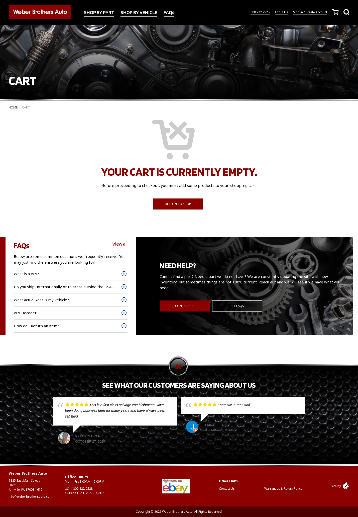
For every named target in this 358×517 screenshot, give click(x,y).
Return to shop (178, 204)
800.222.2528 (260, 12)
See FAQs (237, 306)
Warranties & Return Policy (283, 488)
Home (13, 107)
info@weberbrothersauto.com (30, 496)
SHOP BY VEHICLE (139, 12)
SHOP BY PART (99, 12)
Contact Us (184, 306)
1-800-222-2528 (81, 488)
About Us (281, 12)
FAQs (169, 12)
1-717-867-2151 (94, 493)
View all (120, 244)
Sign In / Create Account (310, 12)
